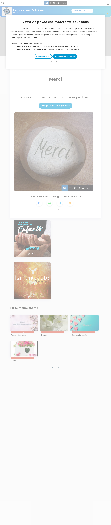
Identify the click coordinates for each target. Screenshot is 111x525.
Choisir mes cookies (42, 56)
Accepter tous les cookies (65, 56)
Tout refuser (55, 62)
